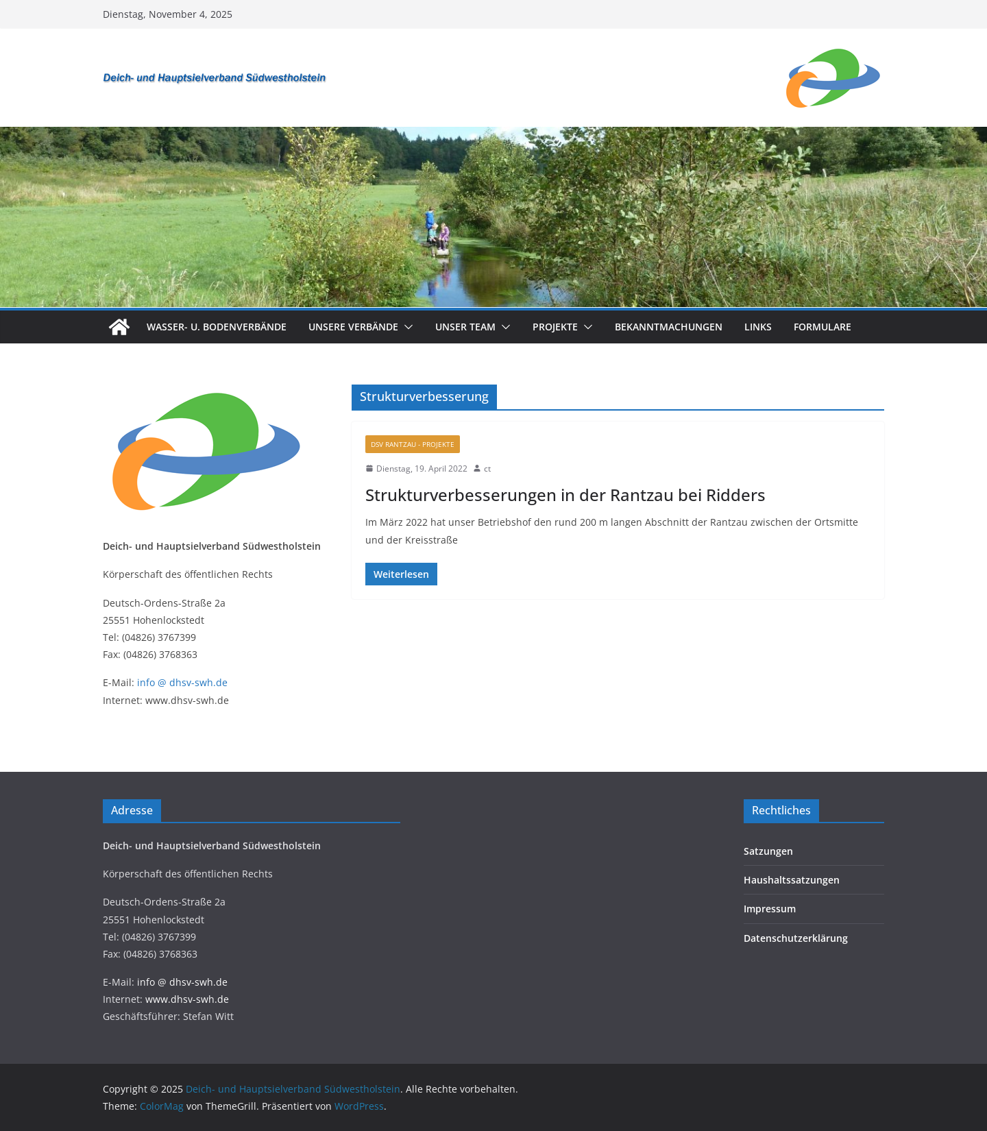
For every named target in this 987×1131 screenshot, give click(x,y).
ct (487, 468)
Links (758, 326)
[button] (405, 327)
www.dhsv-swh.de (187, 999)
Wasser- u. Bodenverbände (217, 326)
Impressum (770, 908)
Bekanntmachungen (668, 326)
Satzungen (768, 851)
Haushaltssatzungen (792, 879)
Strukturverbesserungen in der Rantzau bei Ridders (565, 494)
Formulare (822, 326)
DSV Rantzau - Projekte (412, 444)
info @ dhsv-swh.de (182, 682)
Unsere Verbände (353, 326)
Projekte (555, 326)
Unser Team (465, 326)
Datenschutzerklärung (796, 938)
